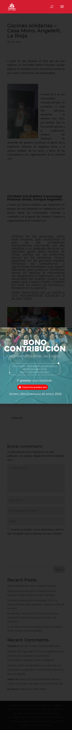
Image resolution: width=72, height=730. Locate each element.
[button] (67, 338)
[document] (36, 365)
